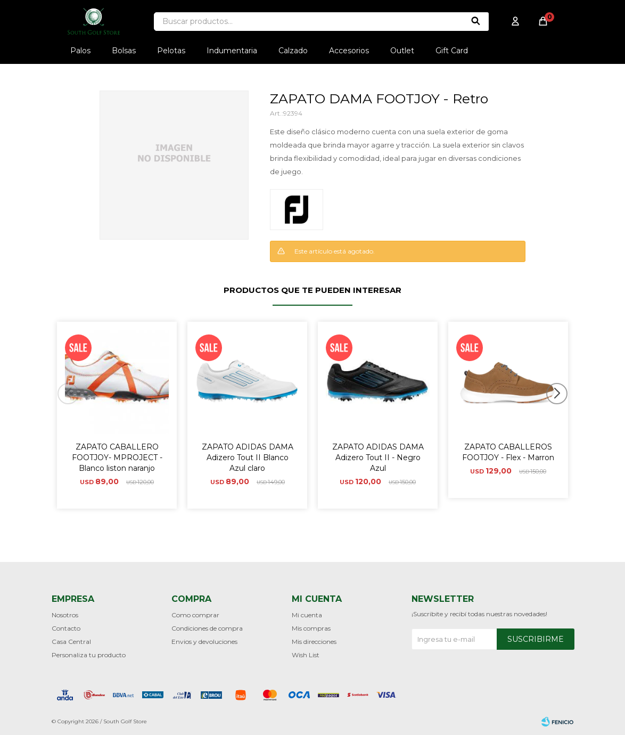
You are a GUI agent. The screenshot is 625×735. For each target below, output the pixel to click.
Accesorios (349, 50)
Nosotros (65, 615)
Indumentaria (232, 50)
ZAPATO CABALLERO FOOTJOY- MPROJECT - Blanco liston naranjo (117, 457)
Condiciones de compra (207, 628)
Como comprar (195, 615)
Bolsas (124, 50)
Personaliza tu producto (89, 655)
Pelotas (171, 50)
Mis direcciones (314, 642)
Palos (80, 50)
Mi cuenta (307, 615)
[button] (561, 415)
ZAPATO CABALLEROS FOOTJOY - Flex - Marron (508, 452)
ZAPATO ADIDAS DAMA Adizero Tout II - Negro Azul (378, 457)
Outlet (402, 50)
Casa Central (71, 642)
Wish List (305, 655)
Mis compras (311, 628)
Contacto (66, 628)
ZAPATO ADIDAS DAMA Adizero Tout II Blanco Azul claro (247, 457)
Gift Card (451, 50)
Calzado (293, 50)
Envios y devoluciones (204, 642)
